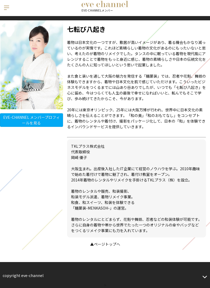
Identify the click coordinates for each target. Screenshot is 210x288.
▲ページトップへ (105, 244)
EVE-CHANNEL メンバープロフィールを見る (31, 120)
